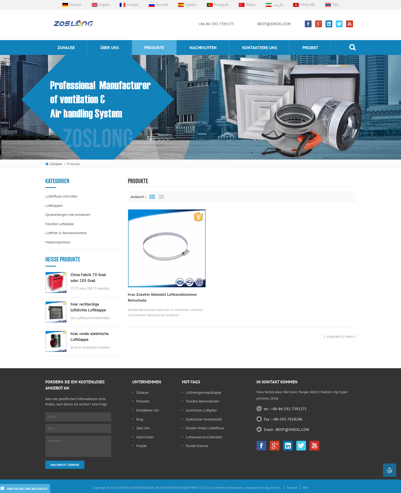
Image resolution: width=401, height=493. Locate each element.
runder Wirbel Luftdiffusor (205, 428)
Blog (139, 419)
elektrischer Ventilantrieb (204, 419)
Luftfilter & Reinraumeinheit (65, 233)
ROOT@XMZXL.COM (274, 24)
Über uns (109, 47)
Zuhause (66, 47)
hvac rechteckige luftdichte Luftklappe (88, 307)
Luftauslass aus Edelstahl (204, 437)
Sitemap (291, 488)
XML (305, 488)
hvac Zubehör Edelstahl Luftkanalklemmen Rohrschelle (162, 289)
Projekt (310, 47)
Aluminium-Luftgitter (201, 410)
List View (161, 197)
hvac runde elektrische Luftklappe (90, 336)
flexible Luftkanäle (59, 224)
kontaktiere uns (259, 47)
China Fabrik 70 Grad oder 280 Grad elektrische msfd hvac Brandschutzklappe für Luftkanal (89, 278)
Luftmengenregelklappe (203, 392)
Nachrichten (203, 47)
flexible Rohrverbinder (202, 401)
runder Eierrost (197, 446)
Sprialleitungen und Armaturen (67, 214)
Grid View (152, 197)
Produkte (154, 47)
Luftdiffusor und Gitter (61, 196)
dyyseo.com (273, 488)
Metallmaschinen (57, 242)
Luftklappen (54, 205)
